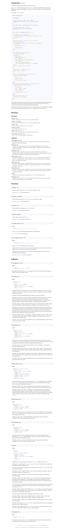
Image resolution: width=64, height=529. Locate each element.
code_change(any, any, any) (24, 140)
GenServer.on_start (40, 228)
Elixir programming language (39, 525)
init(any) (20, 173)
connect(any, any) (22, 144)
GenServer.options (32, 228)
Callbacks (6, 16)
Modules (4, 9)
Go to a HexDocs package (47, 527)
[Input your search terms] (7, 1)
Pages (3, 7)
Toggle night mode (40, 527)
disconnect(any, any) (23, 150)
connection (6, 4)
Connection (5, 11)
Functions (6, 15)
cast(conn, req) (22, 124)
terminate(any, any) (22, 176)
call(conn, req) (22, 118)
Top (4, 13)
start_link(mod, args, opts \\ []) (25, 133)
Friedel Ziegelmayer (51, 525)
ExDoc (29, 525)
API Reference (25, 527)
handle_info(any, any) (23, 167)
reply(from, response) (23, 127)
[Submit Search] (1, 1)
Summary (5, 14)
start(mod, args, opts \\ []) (24, 130)
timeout (27, 284)
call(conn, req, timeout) (23, 121)
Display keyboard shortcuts (32, 527)
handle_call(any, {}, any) (24, 156)
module (24, 228)
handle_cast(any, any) (23, 162)
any (26, 228)
